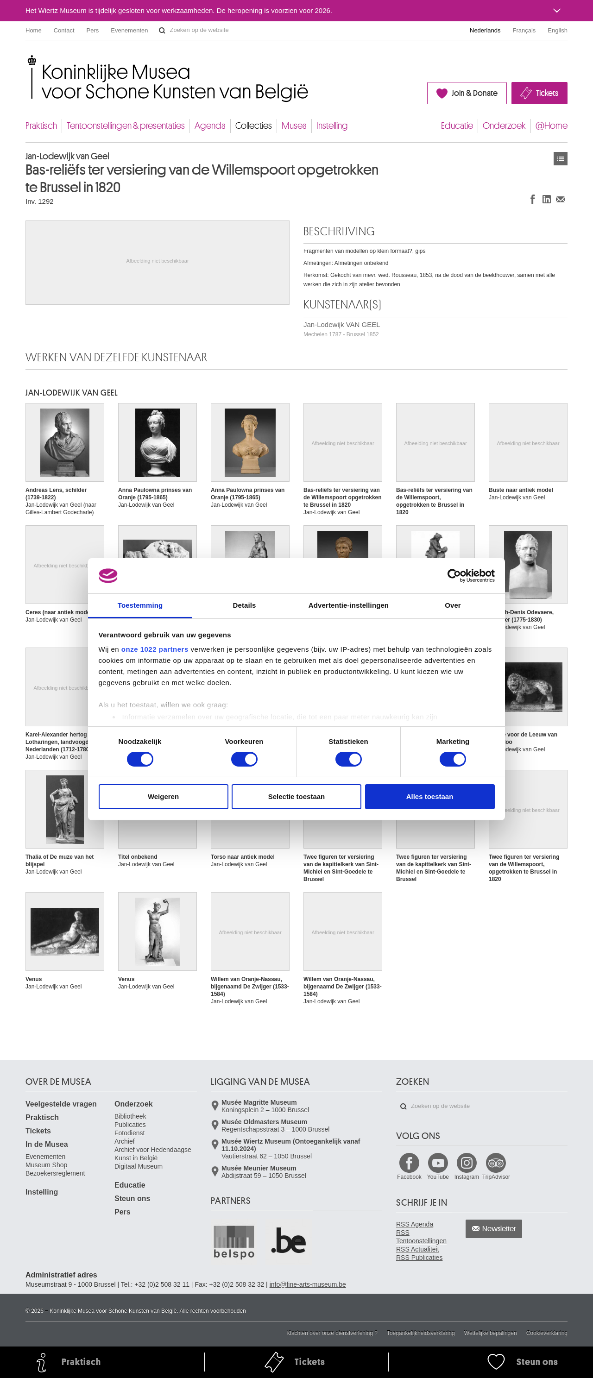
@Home (552, 126)
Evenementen (129, 30)
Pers (93, 30)
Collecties (253, 126)
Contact (64, 30)
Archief (124, 1141)
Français (524, 30)
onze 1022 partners (155, 649)
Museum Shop (46, 1165)
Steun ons (132, 1198)
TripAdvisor (496, 1177)
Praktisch (41, 126)
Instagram (466, 1177)
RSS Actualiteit (417, 1249)
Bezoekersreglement (55, 1173)
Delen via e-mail (561, 199)
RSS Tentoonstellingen (421, 1237)
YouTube (438, 1177)
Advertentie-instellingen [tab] (349, 605)
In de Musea (46, 1144)
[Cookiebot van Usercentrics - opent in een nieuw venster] (454, 576)
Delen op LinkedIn (547, 199)
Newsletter (499, 1229)
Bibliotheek (130, 1116)
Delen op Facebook (533, 199)
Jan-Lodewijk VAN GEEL (341, 329)
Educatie (457, 126)
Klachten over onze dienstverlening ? (332, 1333)
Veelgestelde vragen (61, 1104)
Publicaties (130, 1124)
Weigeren (163, 796)
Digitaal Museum (138, 1166)
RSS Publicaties (419, 1257)
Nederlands (485, 30)
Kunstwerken (561, 158)
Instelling (332, 126)
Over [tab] (453, 605)
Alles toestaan (430, 796)
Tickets (547, 93)
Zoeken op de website (162, 30)
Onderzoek (504, 126)
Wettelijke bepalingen (490, 1333)
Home (33, 30)
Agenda (210, 126)
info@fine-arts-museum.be (308, 1284)
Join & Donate (475, 93)
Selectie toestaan (296, 796)
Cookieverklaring (547, 1333)
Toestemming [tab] (140, 605)
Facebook (409, 1177)
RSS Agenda (414, 1224)
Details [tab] (244, 605)
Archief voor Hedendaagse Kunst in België (152, 1154)
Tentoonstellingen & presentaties (126, 126)
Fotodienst (129, 1133)
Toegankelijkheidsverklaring (421, 1333)
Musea (294, 126)
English (558, 30)
